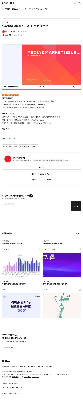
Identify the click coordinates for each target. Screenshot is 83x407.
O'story (15, 9)
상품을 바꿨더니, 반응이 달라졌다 (12, 243)
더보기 (78, 233)
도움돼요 (34, 179)
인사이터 (30, 9)
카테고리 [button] (6, 9)
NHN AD (6, 361)
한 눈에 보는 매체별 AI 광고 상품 (52, 243)
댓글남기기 (76, 206)
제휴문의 (22, 366)
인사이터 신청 (31, 366)
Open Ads (8, 3)
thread (12, 387)
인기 (25, 9)
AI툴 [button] (46, 9)
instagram (5, 387)
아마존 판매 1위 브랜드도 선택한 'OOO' (14, 284)
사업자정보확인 (24, 374)
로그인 (79, 3)
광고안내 (49, 366)
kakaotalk (19, 387)
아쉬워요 (49, 179)
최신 (20, 9)
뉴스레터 (41, 366)
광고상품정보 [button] (38, 9)
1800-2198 (15, 377)
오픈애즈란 (5, 366)
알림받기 (41, 167)
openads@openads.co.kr (31, 377)
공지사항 (14, 366)
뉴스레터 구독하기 (10, 348)
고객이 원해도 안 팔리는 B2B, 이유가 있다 (55, 284)
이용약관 (4, 383)
